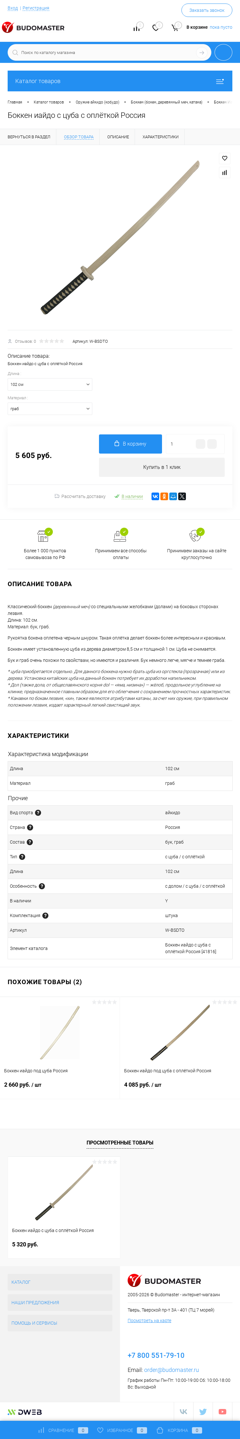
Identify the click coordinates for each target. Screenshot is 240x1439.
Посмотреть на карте (149, 1320)
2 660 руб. (60, 1088)
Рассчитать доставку (80, 496)
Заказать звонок (206, 10)
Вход (13, 8)
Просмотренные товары (120, 1143)
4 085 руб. (180, 1088)
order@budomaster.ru (171, 1369)
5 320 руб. (25, 1244)
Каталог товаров (120, 81)
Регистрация (36, 8)
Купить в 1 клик (161, 467)
